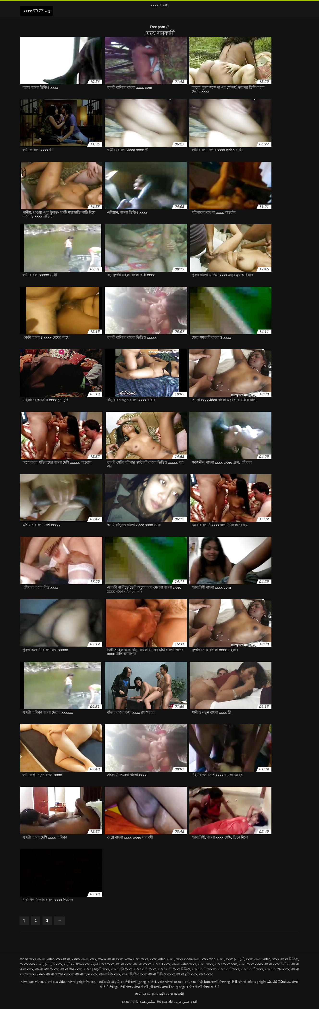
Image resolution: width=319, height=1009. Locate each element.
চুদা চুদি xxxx (53, 965)
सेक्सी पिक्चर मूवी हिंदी (224, 983)
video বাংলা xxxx (84, 960)
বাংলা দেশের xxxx (277, 970)
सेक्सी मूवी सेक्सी (150, 988)
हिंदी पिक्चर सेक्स (130, 988)
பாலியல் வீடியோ (110, 983)
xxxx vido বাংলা (213, 960)
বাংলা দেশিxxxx (228, 970)
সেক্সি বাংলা (165, 983)
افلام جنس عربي (185, 1003)
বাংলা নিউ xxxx (109, 975)
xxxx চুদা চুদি (235, 960)
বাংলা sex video (32, 983)
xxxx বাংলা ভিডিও (285, 960)
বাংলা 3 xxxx (162, 965)
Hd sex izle (164, 1003)
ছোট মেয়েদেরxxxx (77, 965)
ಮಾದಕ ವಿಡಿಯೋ (278, 983)
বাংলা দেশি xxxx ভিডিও (174, 970)
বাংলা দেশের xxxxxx (60, 975)
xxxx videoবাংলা (188, 960)
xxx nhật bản (200, 983)
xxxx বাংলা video (258, 960)
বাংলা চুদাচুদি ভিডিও (81, 983)
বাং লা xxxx (123, 965)
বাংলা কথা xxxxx (47, 970)
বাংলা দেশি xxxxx (204, 970)
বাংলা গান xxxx (71, 970)
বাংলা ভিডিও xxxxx (161, 975)
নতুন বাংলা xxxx (102, 965)
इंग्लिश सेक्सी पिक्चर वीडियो (203, 988)
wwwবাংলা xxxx (136, 960)
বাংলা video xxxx (184, 965)
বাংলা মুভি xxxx (186, 975)
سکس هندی (147, 1003)
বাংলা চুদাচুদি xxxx (96, 970)
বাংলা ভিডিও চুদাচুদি (252, 983)
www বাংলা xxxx (110, 960)
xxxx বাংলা (181, 983)
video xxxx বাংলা (32, 960)
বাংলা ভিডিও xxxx (134, 975)
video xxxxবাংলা (58, 960)
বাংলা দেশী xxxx (252, 970)
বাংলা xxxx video (251, 965)
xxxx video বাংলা (162, 960)
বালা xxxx (206, 975)
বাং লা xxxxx (142, 965)
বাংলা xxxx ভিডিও (276, 965)
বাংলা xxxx (205, 965)
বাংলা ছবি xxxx (121, 970)
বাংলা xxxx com (226, 965)
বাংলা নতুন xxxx (86, 975)
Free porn (158, 26)
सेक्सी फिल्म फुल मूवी (173, 988)
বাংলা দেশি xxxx (145, 970)
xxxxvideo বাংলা (31, 965)
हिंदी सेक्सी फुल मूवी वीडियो (140, 983)
